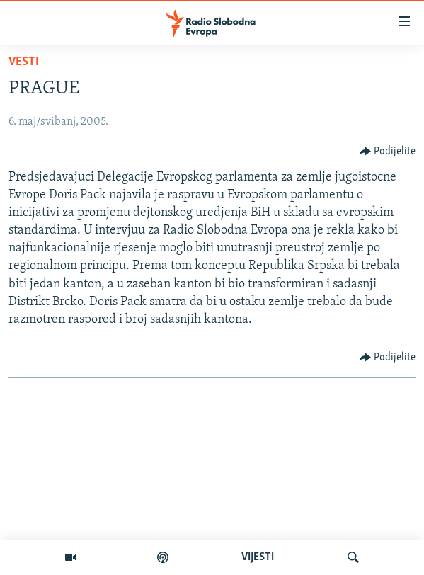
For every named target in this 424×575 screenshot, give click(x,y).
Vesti (23, 62)
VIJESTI (257, 557)
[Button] (388, 151)
